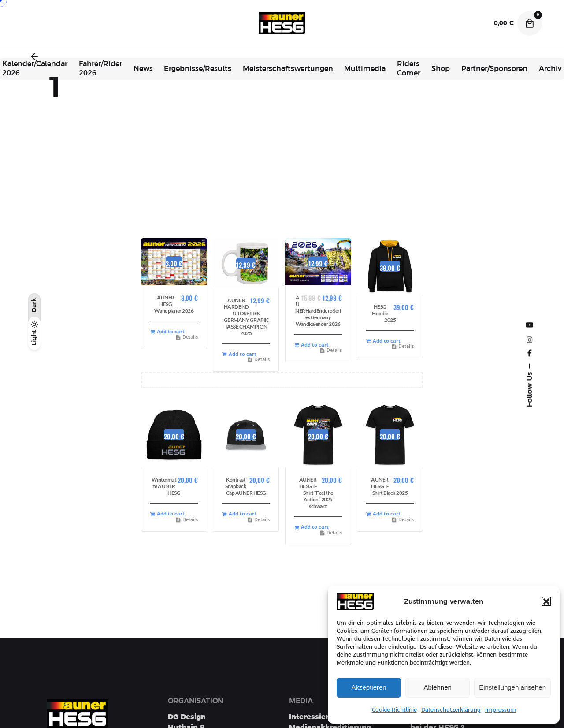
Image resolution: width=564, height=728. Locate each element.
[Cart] (529, 23)
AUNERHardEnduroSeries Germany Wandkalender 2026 (318, 310)
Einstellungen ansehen (512, 687)
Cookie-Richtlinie (394, 710)
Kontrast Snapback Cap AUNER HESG (245, 486)
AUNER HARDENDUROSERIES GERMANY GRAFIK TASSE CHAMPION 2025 (246, 316)
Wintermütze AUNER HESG (166, 486)
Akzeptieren (368, 687)
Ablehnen (437, 687)
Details (187, 337)
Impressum (500, 710)
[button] (546, 601)
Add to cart (167, 332)
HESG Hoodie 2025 (384, 313)
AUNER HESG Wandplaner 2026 (173, 304)
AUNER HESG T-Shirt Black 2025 (389, 486)
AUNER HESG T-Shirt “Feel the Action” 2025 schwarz (316, 492)
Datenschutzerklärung (451, 710)
